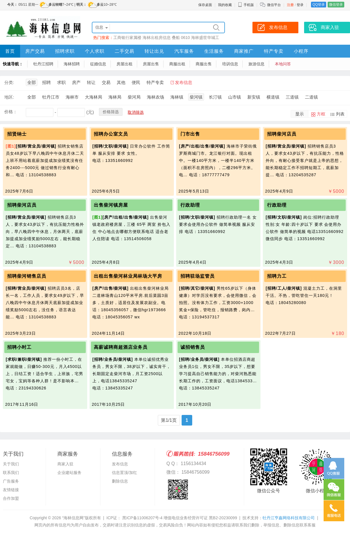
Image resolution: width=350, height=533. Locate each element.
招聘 (46, 82)
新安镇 (253, 97)
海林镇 (176, 97)
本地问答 (283, 64)
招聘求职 (65, 51)
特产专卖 (273, 51)
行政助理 (190, 205)
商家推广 (244, 51)
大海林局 (93, 97)
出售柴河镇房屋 (111, 205)
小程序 (301, 51)
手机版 (246, 5)
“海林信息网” (73, 518)
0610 (185, 37)
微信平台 (274, 5)
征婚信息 (98, 64)
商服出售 (204, 64)
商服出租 (177, 64)
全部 (31, 82)
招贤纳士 (17, 134)
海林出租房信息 (157, 37)
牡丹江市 (50, 97)
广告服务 (11, 481)
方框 (321, 113)
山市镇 (234, 97)
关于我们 (11, 464)
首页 (10, 51)
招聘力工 (277, 276)
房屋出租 (124, 64)
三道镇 (292, 97)
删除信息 (120, 481)
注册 (290, 5)
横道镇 (273, 97)
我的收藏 (225, 5)
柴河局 (134, 97)
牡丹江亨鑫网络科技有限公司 (288, 518)
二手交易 (124, 51)
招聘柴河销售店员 (26, 276)
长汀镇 (215, 97)
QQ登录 (318, 5)
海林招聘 (72, 64)
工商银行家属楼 (127, 37)
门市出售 (190, 134)
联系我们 (11, 472)
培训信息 (230, 64)
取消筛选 (136, 112)
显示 (299, 113)
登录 (300, 5)
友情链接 (11, 489)
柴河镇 (196, 97)
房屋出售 (151, 64)
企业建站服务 (69, 472)
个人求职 (94, 51)
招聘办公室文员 (111, 134)
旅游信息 (256, 64)
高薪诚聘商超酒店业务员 (120, 347)
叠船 (176, 37)
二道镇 (311, 97)
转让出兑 (154, 51)
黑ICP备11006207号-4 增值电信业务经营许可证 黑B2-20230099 (179, 518)
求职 (61, 82)
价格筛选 (111, 111)
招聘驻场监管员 (197, 276)
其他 (121, 82)
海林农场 (155, 97)
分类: (9, 82)
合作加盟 (11, 498)
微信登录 (336, 5)
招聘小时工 (19, 347)
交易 (106, 82)
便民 (136, 82)
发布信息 (183, 82)
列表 (340, 113)
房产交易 (35, 51)
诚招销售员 (192, 347)
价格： (10, 111)
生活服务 (214, 51)
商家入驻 (65, 464)
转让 (91, 82)
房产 (76, 82)
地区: (9, 97)
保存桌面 (205, 5)
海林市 (72, 97)
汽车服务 (184, 51)
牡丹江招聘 (43, 64)
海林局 (114, 97)
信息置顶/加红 (124, 472)
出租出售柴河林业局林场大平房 (128, 276)
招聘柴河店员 (281, 134)
